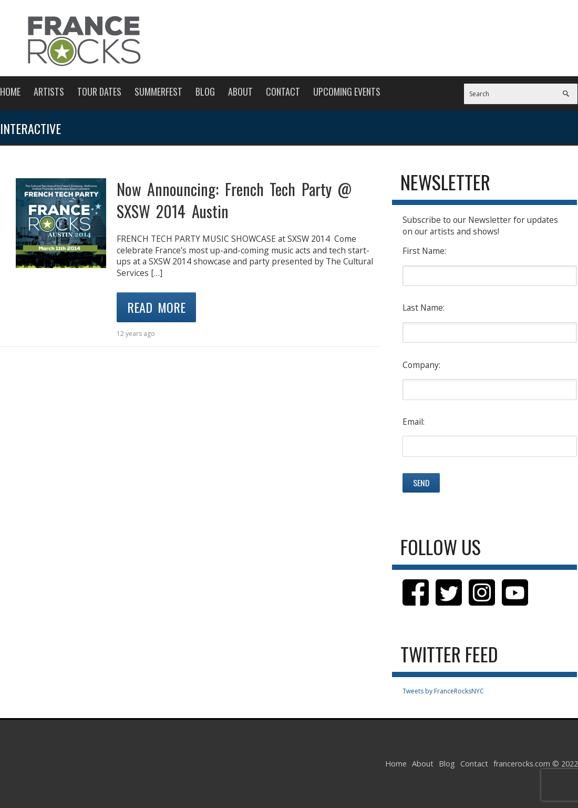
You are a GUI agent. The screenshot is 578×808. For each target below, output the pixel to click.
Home (10, 91)
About (240, 91)
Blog (205, 91)
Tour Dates (99, 91)
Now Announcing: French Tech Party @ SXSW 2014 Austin (234, 200)
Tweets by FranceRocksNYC (443, 691)
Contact (283, 91)
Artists (49, 91)
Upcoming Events (346, 91)
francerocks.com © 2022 (535, 764)
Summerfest (158, 91)
